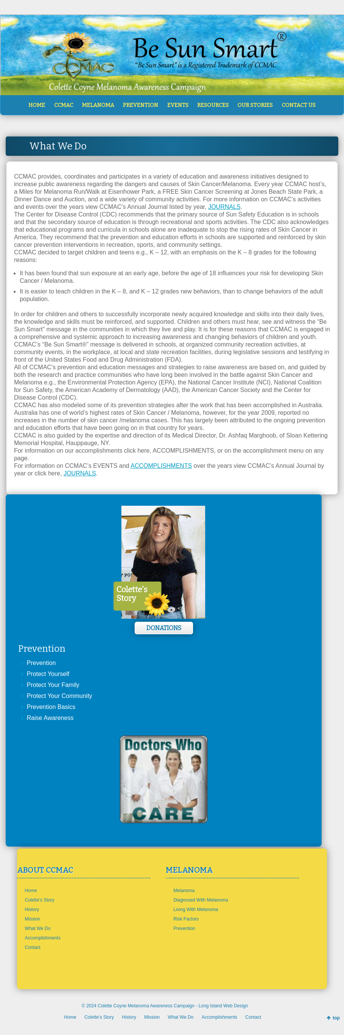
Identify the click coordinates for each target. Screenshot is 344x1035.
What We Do (37, 928)
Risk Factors (186, 919)
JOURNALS (224, 207)
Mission (32, 919)
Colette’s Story (39, 900)
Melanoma (184, 890)
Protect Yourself (48, 674)
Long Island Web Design (223, 1005)
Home (31, 890)
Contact (32, 947)
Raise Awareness (50, 718)
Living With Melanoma (195, 909)
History (32, 909)
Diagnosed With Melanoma (200, 900)
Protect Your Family (53, 685)
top (336, 1018)
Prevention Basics (51, 707)
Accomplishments (42, 938)
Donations (163, 628)
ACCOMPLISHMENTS (161, 466)
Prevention (41, 663)
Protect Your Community (60, 696)
